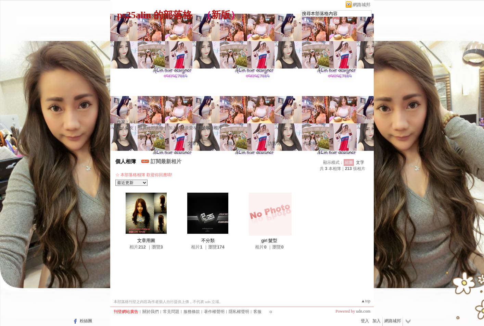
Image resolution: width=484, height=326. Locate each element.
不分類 (208, 240)
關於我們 (150, 311)
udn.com (363, 311)
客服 (257, 311)
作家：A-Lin (128, 122)
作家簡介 (312, 143)
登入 (365, 320)
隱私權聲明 (239, 311)
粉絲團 (86, 320)
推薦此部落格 (151, 127)
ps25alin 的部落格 (154, 15)
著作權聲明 (214, 311)
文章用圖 (146, 240)
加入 (376, 320)
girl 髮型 (270, 240)
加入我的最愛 (180, 127)
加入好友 (125, 127)
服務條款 (191, 311)
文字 (360, 162)
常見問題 (171, 311)
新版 (220, 15)
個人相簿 (236, 143)
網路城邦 (361, 4)
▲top (365, 301)
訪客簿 (274, 143)
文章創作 (196, 143)
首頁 (160, 143)
